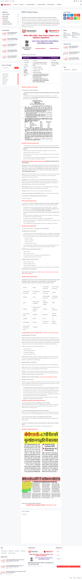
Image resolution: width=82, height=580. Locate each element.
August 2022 (10, 77)
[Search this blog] (8, 68)
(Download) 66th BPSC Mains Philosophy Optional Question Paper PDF (12, 45)
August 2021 (10, 81)
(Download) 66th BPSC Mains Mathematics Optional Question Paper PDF (12, 33)
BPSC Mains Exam (66, 33)
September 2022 (10, 76)
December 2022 (10, 74)
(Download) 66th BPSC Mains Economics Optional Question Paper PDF (13, 39)
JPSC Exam (11, 20)
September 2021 (10, 79)
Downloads (65, 37)
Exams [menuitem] (21, 4)
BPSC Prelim (11, 18)
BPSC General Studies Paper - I (67, 36)
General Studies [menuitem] (30, 4)
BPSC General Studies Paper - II (76, 35)
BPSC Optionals (75, 37)
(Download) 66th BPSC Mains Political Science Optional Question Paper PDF (12, 51)
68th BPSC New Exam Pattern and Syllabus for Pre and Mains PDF (41, 563)
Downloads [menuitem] (59, 4)
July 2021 (10, 83)
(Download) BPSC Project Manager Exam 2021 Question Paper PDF (74, 53)
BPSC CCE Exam (11, 14)
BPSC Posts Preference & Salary (75, 33)
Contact (12, 1)
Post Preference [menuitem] (41, 4)
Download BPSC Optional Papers (50, 332)
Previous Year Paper (11, 23)
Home (2, 1)
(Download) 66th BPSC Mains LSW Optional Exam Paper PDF (12, 56)
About (7, 1)
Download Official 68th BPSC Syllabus (48, 376)
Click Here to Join (51, 505)
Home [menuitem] (15, 4)
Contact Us (79, 577)
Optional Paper (11, 22)
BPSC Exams (11, 16)
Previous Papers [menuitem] (50, 4)
